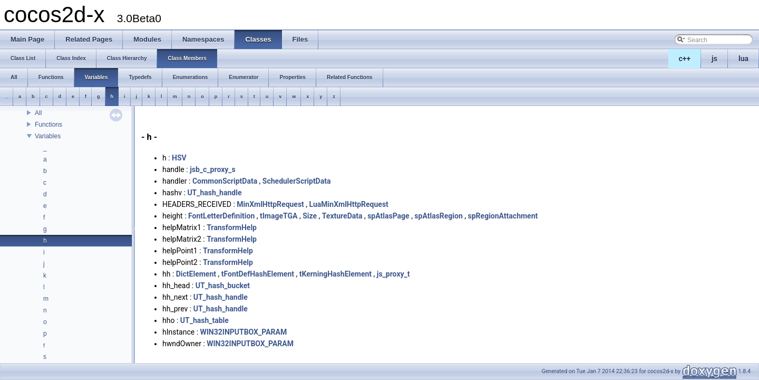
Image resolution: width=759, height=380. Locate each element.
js (714, 58)
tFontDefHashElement (257, 274)
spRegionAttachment (503, 216)
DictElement (196, 274)
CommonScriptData (224, 181)
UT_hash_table (204, 320)
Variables (48, 136)
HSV (179, 158)
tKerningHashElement (335, 274)
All (38, 113)
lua (743, 58)
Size (310, 216)
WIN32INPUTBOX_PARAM (243, 332)
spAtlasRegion (438, 216)
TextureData (342, 216)
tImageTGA (278, 216)
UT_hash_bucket (223, 285)
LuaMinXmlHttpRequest (348, 204)
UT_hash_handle (214, 192)
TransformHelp (232, 227)
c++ (685, 58)
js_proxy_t (393, 274)
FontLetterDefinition (221, 216)
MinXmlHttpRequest (270, 204)
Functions (48, 124)
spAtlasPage (388, 216)
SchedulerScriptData (296, 181)
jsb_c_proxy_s (213, 169)
